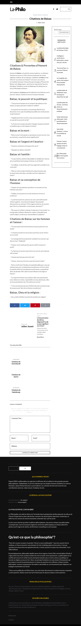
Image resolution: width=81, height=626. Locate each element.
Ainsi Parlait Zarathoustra (27, 607)
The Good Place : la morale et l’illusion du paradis (62, 70)
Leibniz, (16, 591)
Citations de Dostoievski (16, 363)
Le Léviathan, (62, 605)
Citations (45, 15)
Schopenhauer (26, 589)
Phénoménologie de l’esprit (35, 605)
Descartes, (35, 586)
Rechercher (58, 30)
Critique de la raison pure (17, 603)
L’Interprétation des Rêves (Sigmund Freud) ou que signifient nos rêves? (43, 322)
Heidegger (60, 589)
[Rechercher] (25, 468)
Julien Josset (41, 22)
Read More (40, 337)
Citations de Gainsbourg (16, 391)
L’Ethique (48, 605)
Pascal (21, 591)
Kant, (20, 589)
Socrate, (12, 586)
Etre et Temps (21, 605)
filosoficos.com (13, 502)
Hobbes (54, 586)
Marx (45, 589)
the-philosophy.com (14, 500)
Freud (50, 589)
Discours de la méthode (33, 603)
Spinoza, (49, 586)
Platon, (17, 586)
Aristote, (23, 586)
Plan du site (12, 615)
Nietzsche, (40, 589)
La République (45, 603)
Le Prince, (54, 605)
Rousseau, (60, 586)
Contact (11, 620)
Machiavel (42, 586)
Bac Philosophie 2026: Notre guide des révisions (62, 156)
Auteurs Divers (37, 15)
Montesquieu (13, 589)
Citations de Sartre (16, 376)
